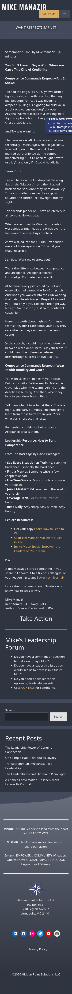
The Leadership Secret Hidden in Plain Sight (35, 774)
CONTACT (28, 688)
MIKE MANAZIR (24, 7)
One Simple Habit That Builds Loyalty (30, 758)
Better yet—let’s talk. (51, 577)
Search (10, 710)
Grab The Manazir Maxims (32, 538)
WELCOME (49, 14)
